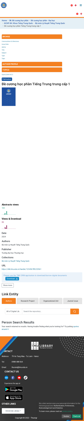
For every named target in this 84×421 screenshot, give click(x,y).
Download (12, 279)
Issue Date (5, 44)
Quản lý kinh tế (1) (7, 74)
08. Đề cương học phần (18, 20)
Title (3, 50)
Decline (66, 416)
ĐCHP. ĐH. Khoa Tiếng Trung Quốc (18, 23)
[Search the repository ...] (46, 311)
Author (4, 47)
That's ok (76, 416)
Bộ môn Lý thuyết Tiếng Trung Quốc (50, 23)
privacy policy (67, 411)
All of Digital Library (14, 311)
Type (3, 55)
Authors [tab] (9, 301)
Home (4, 20)
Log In (63, 5)
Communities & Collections (10, 41)
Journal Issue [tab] (72, 301)
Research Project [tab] (27, 301)
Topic (3, 58)
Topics (6, 70)
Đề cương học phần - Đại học (43, 20)
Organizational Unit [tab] (50, 301)
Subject (4, 53)
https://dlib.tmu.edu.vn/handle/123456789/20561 (21, 269)
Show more (7, 285)
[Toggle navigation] (81, 5)
